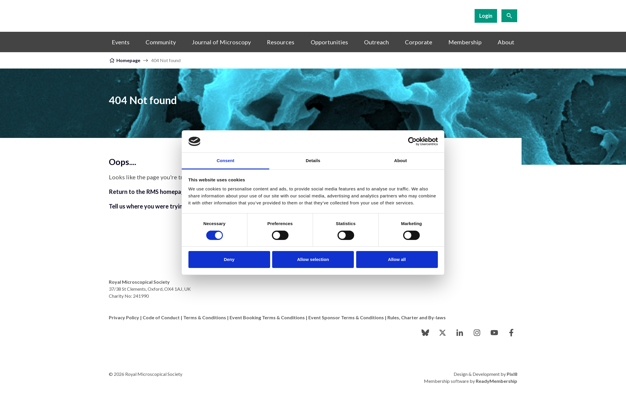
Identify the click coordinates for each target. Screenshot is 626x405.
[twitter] (442, 333)
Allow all (397, 259)
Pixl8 (512, 374)
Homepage (128, 60)
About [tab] (400, 160)
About (506, 41)
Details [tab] (313, 160)
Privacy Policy (124, 317)
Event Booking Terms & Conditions (267, 317)
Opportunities (329, 41)
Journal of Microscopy (221, 41)
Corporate (418, 41)
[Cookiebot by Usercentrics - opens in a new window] (412, 141)
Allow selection (313, 259)
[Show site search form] (509, 15)
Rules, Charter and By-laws (416, 317)
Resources (280, 41)
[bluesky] (425, 333)
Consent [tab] (226, 160)
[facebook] (511, 333)
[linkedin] (460, 333)
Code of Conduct (161, 317)
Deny (229, 259)
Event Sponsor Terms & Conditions (346, 317)
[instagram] (477, 333)
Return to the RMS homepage (148, 191)
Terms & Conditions (204, 317)
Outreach (376, 41)
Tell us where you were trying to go (155, 206)
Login (485, 16)
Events (121, 41)
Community (161, 41)
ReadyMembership (496, 381)
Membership (465, 41)
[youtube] (494, 333)
